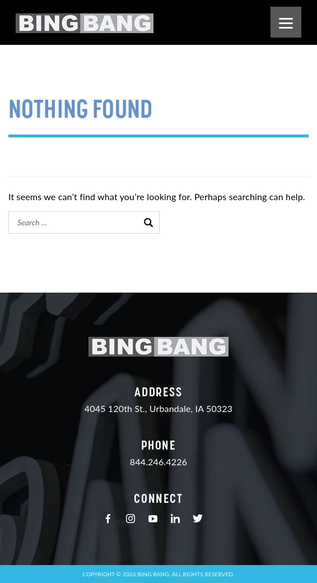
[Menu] (286, 22)
